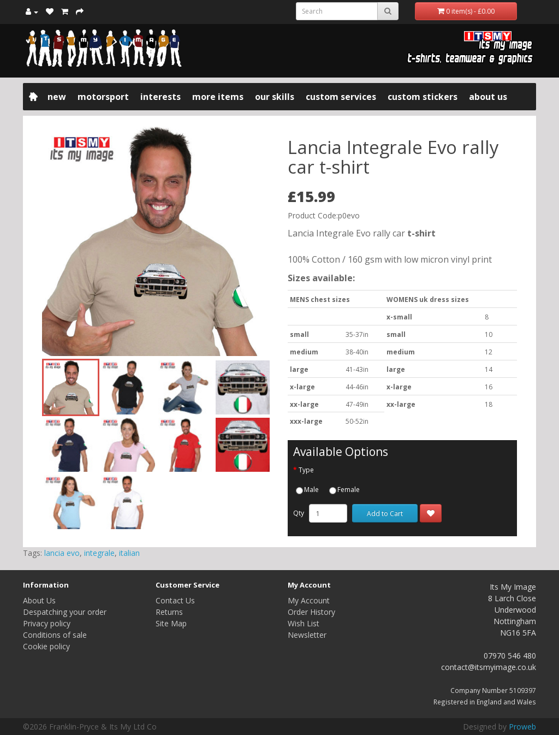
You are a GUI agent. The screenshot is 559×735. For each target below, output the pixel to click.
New (56, 97)
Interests (160, 97)
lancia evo (62, 553)
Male (307, 489)
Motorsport (103, 97)
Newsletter (307, 635)
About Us (488, 97)
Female (344, 489)
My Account (309, 600)
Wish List (303, 623)
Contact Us (175, 600)
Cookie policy (46, 646)
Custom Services (341, 97)
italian (129, 553)
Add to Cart (385, 513)
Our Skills (274, 97)
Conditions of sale (55, 635)
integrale (99, 553)
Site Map (171, 623)
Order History (311, 612)
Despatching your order (64, 612)
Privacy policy (46, 623)
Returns (169, 612)
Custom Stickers (422, 97)
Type (306, 470)
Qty (298, 513)
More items (217, 97)
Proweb (522, 726)
